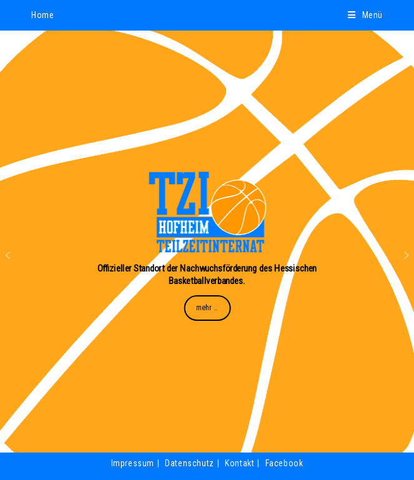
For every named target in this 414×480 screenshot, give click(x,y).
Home (42, 15)
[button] (8, 255)
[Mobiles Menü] (365, 15)
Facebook (284, 463)
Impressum (132, 463)
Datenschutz (189, 463)
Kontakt (239, 463)
